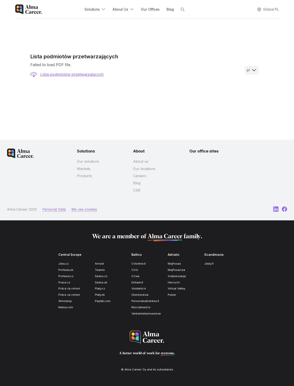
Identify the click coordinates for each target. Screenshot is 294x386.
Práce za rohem (69, 294)
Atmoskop (65, 301)
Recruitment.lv (140, 307)
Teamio (100, 270)
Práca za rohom (69, 288)
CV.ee (135, 276)
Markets (83, 169)
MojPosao (174, 263)
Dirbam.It (137, 282)
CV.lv (134, 270)
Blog (137, 183)
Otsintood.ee (140, 294)
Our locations (144, 169)
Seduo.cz (101, 276)
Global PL (268, 9)
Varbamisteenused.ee (146, 313)
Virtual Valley (176, 288)
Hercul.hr (174, 282)
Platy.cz (100, 288)
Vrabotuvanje (177, 276)
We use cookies (84, 209)
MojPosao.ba (176, 270)
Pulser (172, 294)
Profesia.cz (66, 276)
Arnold (99, 263)
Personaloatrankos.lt (145, 301)
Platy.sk (100, 294)
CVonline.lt (138, 263)
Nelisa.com (65, 307)
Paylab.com (102, 301)
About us (140, 161)
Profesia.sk (65, 270)
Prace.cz (64, 282)
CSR (136, 190)
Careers (139, 176)
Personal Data (54, 209)
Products (84, 176)
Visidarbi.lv (138, 288)
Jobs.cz (63, 263)
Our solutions (88, 161)
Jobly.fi (209, 263)
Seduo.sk (101, 282)
